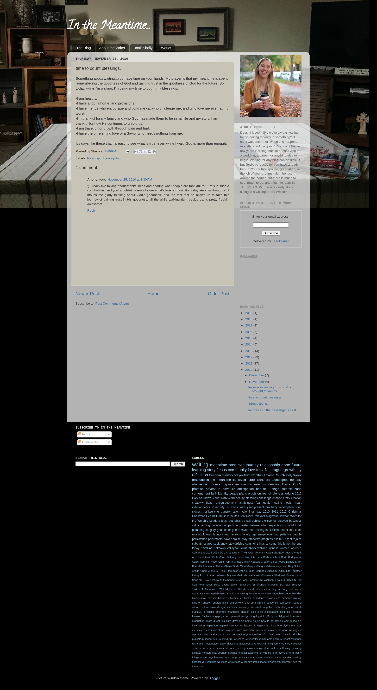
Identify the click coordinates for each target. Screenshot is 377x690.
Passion (253, 580)
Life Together (294, 570)
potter (278, 634)
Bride (284, 557)
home (248, 620)
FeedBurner (280, 241)
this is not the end (289, 543)
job (241, 625)
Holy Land (281, 566)
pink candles (253, 634)
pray (244, 539)
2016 (249, 332)
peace (233, 493)
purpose (227, 484)
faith (214, 493)
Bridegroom (295, 557)
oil (290, 630)
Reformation (205, 584)
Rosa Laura (221, 584)
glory (212, 530)
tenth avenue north (283, 652)
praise (237, 539)
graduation (198, 620)
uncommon (256, 657)
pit (264, 634)
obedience (199, 484)
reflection (200, 475)
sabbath (197, 543)
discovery (243, 607)
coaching (204, 525)
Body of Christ (271, 557)
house (256, 620)
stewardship (236, 543)
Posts (84, 434)
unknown (220, 548)
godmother (224, 530)
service (220, 648)
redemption (286, 507)
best (281, 593)
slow (266, 648)
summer (250, 543)
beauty (240, 498)
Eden (195, 566)
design (221, 607)
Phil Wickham (267, 580)
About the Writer (112, 48)
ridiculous (233, 643)
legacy (261, 625)
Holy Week (294, 475)
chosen (207, 602)
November (257, 382)
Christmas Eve (201, 516)
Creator (265, 561)
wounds (281, 661)
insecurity (218, 507)
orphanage (259, 534)
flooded (297, 611)
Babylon (206, 557)
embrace (221, 611)
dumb (298, 607)
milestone (218, 630)
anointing (242, 593)
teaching (253, 652)
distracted (255, 607)
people (297, 534)
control (298, 602)
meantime (218, 465)
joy (299, 470)
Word (231, 498)
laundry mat (221, 534)
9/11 (222, 552)
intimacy (234, 625)
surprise (232, 652)
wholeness (234, 661)
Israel (252, 480)
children (196, 602)
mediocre (197, 630)
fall (300, 525)
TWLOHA (197, 589)
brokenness (273, 598)
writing (289, 493)
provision (254, 493)
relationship (270, 465)
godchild (277, 616)
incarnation (198, 625)
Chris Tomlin (226, 561)
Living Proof (199, 575)
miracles (230, 630)
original (297, 630)
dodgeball (267, 607)
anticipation (245, 489)
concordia (272, 602)
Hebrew (270, 566)
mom (239, 630)
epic (253, 611)
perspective (238, 634)
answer (253, 593)
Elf (200, 566)
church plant (220, 602)
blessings (94, 158)
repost (286, 639)
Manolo (231, 575)
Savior (234, 584)
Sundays (296, 584)
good (285, 480)
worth (273, 661)
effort (264, 525)
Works (166, 48)
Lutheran (221, 575)
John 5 (243, 570)
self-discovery (200, 648)
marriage (296, 625)
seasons (260, 484)
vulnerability (248, 548)
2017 (249, 325)
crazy (286, 498)
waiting (200, 465)
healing (277, 502)
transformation (230, 511)
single (259, 648)
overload (273, 534)
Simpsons (245, 584)
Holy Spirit (294, 566)
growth (289, 470)
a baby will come (290, 589)
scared (208, 543)
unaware (244, 657)
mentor (208, 630)
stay (214, 652)
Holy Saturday (201, 498)
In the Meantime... (109, 26)
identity (223, 493)
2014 (249, 344)
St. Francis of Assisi (265, 584)
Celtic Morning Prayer (205, 561)
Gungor (260, 566)
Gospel (251, 566)
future (297, 465)
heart (298, 502)
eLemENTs (198, 611)
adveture (229, 489)
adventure (213, 489)
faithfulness (246, 502)
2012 (249, 357)
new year (246, 507)
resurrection (243, 484)
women (284, 548)
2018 (249, 319)
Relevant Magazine (266, 516)
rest (264, 493)
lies (268, 625)
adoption (231, 593)
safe (287, 643)
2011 (249, 363)
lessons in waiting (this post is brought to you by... (269, 389)
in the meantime (218, 480)
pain (205, 634)
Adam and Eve (274, 552)
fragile (205, 616)
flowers (196, 616)
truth (247, 475)
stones (196, 511)
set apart (231, 648)
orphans (196, 634)
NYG (201, 580)
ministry (227, 475)
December (257, 375)
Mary (249, 516)
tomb (227, 657)
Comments (88, 442)
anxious (262, 593)
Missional (279, 575)
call (194, 525)
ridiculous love (247, 643)
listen (280, 625)
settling (241, 648)
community (237, 470)
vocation (287, 657)
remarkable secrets (270, 639)
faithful (291, 525)
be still (246, 520)
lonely (246, 534)
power (228, 539)
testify (298, 652)
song (298, 507)
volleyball (233, 548)
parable (213, 634)
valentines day (251, 511)
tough (235, 657)
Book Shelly (142, 48)
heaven (243, 530)
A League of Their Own (239, 552)
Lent (242, 516)
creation (296, 498)
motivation (249, 630)
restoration (198, 643)
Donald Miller (294, 561)
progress (267, 539)
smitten (274, 648)
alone (276, 480)
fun (212, 616)
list (227, 507)
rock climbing (265, 643)
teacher (243, 652)
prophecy (271, 507)
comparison (230, 525)
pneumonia (215, 539)
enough (245, 611)
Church (280, 475)
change (277, 498)
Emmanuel (209, 566)
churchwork (236, 602)
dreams (254, 525)
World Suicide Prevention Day (257, 589)
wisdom (245, 661)
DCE (215, 516)
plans (243, 493)
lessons (236, 534)
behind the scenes (264, 520)
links (273, 625)
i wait (285, 620)
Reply (91, 210)
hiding (260, 530)
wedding (211, 661)
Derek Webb (277, 561)
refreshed (239, 639)
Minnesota (267, 575)
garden (225, 616)
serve (212, 648)
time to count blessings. (265, 397)
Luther (211, 575)
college (216, 525)
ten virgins (265, 652)
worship (257, 475)
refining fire (225, 639)
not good (283, 630)
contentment (201, 493)
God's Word (240, 566)
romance (279, 643)
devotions (231, 607)
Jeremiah (233, 570)
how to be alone (271, 620)
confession (286, 602)
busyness (295, 520)
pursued (207, 639)
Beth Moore (219, 557)
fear (258, 502)
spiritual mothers (201, 652)
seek (217, 543)
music (235, 507)
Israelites (233, 516)
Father (219, 566)
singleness (276, 493)
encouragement (226, 502)
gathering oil (200, 530)
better (288, 593)
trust (260, 470)
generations (237, 616)
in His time (272, 530)
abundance (198, 593)
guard (209, 620)
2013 (249, 351)
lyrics (287, 625)
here (252, 530)
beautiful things (267, 489)
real (289, 539)
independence (201, 507)
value (278, 657)
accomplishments (216, 593)
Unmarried (211, 589)
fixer (288, 611)
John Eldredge (257, 570)
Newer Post (87, 293)
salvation (296, 643)
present (259, 507)
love (251, 470)
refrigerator (251, 639)
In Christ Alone (206, 570)
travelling (207, 548)
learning (199, 470)
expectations (277, 525)
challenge (265, 498)
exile (260, 611)
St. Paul (285, 584)
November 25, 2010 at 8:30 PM (129, 179)
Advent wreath (293, 552)
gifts (268, 616)
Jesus (222, 470)
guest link (219, 620)
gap (217, 616)
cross (213, 607)
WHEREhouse (227, 589)
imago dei (296, 620)
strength (222, 652)
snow (224, 543)
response (296, 639)
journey (252, 465)
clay (247, 602)
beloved (283, 520)
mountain (261, 630)
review (222, 643)
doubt (277, 607)
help (241, 620)
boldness (223, 598)
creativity (198, 502)
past (228, 634)
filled (282, 611)
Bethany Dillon (235, 557)
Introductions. (258, 403)
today (195, 548)
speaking (296, 648)
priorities (297, 634)
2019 (249, 313)
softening (285, 648)
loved (242, 480)
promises (237, 465)
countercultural (200, 607)
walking (262, 548)
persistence (199, 539)
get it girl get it (254, 616)
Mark (240, 575)
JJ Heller (221, 570)
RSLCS (291, 580)
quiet (215, 639)
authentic (234, 520)
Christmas (295, 511)
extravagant (271, 611)
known (207, 534)
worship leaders (260, 661)
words (294, 548)
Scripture (263, 480)
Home (153, 293)
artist (224, 520)
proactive (254, 539)
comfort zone (291, 489)
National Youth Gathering (219, 580)
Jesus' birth (219, 498)
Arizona (196, 557)
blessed (212, 598)
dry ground (288, 607)
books (247, 598)
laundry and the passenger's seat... (273, 410)
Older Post (218, 293)
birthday (297, 593)
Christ (237, 561)
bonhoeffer (236, 598)
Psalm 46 (280, 580)
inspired (223, 625)
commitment (258, 602)
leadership (250, 625)
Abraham (259, 552)
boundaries (258, 598)
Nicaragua (274, 470)
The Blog (83, 48)
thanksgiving (111, 158)
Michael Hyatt (252, 575)
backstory (272, 593)
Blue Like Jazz (253, 557)
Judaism (272, 570)
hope (286, 465)
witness (273, 548)
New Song (241, 580)
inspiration (212, 625)
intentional (287, 530)
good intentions (292, 616)
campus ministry (292, 598)
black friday (199, 598)
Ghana (228, 566)
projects (196, 639)
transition (274, 484)
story (211, 470)
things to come (266, 543)
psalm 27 (280, 539)
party (222, 634)
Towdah (284, 516)
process (214, 484)
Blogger (214, 678)
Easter (286, 484)
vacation (269, 657)
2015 (249, 338)
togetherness (215, 657)
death (209, 502)
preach (286, 634)
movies (272, 630)
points (270, 634)
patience (285, 534)
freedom (215, 475)
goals (266, 502)
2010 (249, 369)
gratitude (198, 480)
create (243, 525)
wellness (222, 661)
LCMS (281, 570)
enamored (233, 611)
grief (235, 530)
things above (199, 657)
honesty (296, 480)
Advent (269, 475)
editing (210, 611)
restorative (212, 643)
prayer (238, 475)
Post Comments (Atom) (112, 303)
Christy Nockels (251, 561)
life (234, 480)
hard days (232, 620)
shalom (250, 648)
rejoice (297, 539)
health (288, 502)
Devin (222, 516)
